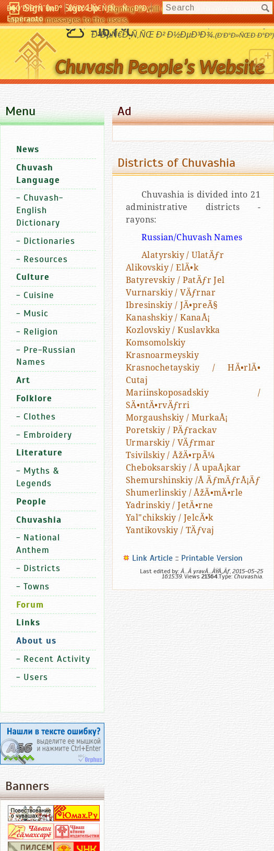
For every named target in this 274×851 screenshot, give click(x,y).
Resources (45, 259)
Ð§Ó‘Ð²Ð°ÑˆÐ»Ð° (34, 8)
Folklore (34, 398)
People (31, 501)
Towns (36, 586)
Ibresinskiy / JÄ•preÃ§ (172, 305)
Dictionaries (49, 241)
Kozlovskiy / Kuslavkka (173, 330)
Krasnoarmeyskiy (162, 355)
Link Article (152, 558)
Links (28, 622)
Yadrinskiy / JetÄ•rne (169, 505)
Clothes (39, 416)
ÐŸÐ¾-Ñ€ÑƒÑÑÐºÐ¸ (108, 8)
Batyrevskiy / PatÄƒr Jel (175, 280)
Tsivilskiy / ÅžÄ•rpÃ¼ (170, 455)
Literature (39, 452)
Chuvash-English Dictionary (39, 210)
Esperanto (25, 19)
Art (23, 380)
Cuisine (38, 295)
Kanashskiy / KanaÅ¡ (168, 318)
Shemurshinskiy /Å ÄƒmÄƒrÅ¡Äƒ (193, 480)
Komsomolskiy (156, 343)
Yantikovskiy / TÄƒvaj (170, 530)
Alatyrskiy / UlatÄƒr (182, 255)
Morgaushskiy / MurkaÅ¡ (177, 418)
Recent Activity (56, 658)
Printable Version (212, 558)
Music (36, 313)
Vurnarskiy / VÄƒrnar (171, 293)
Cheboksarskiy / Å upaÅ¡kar (183, 468)
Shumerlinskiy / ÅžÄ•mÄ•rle (184, 493)
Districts (42, 568)
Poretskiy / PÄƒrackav (171, 430)
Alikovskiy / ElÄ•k (162, 268)
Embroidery (47, 434)
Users (35, 677)
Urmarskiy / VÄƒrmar (171, 443)
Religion (40, 331)
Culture (33, 277)
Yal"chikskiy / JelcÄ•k (169, 518)
